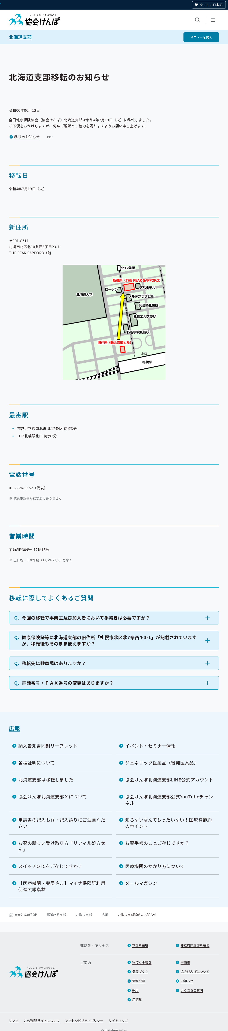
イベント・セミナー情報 (150, 745)
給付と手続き (142, 962)
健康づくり (140, 971)
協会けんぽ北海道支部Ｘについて (52, 796)
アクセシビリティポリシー (84, 1020)
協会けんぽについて (195, 971)
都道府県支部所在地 (195, 945)
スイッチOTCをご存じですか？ (50, 866)
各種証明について (36, 762)
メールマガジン (141, 883)
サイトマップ (118, 1020)
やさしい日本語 (211, 4)
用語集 (137, 999)
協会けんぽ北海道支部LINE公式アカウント (169, 779)
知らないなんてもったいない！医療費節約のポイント (168, 822)
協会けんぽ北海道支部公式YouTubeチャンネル (169, 799)
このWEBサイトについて (42, 1020)
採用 (135, 990)
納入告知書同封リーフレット (48, 745)
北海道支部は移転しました (45, 779)
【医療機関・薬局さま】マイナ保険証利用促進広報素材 (61, 886)
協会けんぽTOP (25, 914)
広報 (14, 728)
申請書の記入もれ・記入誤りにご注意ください (61, 822)
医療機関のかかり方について (155, 866)
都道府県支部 (56, 914)
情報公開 (138, 981)
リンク (13, 1020)
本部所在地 (140, 945)
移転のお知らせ (34, 136)
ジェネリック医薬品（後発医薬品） (162, 762)
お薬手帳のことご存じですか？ (157, 843)
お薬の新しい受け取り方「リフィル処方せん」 (61, 846)
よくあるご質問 (192, 990)
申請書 (185, 962)
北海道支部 (20, 37)
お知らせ (187, 981)
